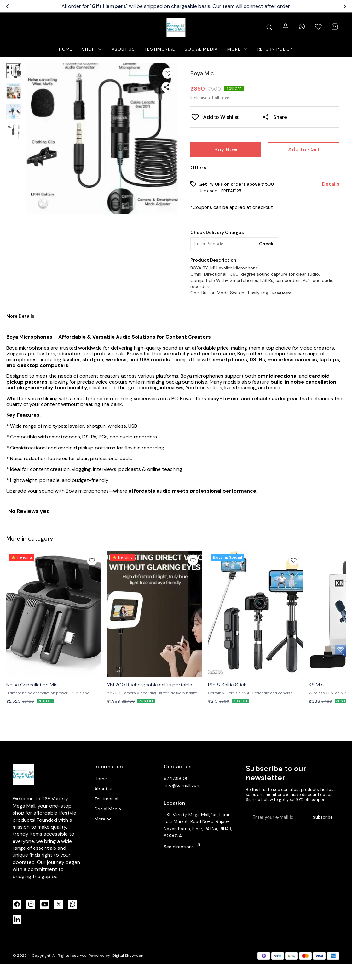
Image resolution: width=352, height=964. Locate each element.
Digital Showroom (128, 955)
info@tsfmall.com (182, 785)
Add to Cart (304, 149)
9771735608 (176, 778)
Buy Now (225, 149)
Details (330, 184)
